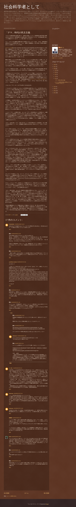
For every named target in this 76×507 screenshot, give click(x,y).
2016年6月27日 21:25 (18, 408)
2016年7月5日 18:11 (19, 343)
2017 (55, 66)
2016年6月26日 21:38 (16, 233)
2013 (55, 88)
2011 (55, 92)
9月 (55, 72)
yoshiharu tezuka (13, 262)
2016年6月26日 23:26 (16, 251)
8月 (55, 74)
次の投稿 (6, 493)
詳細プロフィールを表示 (57, 58)
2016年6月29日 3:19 (19, 325)
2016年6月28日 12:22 (19, 315)
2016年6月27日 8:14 (17, 368)
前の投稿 (46, 493)
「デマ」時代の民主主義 (59, 80)
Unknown (15, 335)
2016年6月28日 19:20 (16, 436)
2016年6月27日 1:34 (15, 302)
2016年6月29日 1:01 (15, 450)
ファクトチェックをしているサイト (38, 79)
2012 (55, 90)
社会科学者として (22, 6)
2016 (55, 68)
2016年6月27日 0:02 (21, 262)
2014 (55, 86)
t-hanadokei (12, 224)
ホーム (26, 493)
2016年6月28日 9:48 (16, 417)
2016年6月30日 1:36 (21, 335)
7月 (55, 76)
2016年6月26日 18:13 (19, 224)
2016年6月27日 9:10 (18, 393)
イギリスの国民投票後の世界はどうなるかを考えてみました (63, 83)
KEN (10, 436)
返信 (10, 229)
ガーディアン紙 (9, 47)
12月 (56, 70)
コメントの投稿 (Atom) (11, 496)
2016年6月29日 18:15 (16, 460)
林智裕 (10, 417)
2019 (55, 64)
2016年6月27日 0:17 (15, 290)
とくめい (11, 368)
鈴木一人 (62, 47)
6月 (55, 78)
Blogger (47, 504)
